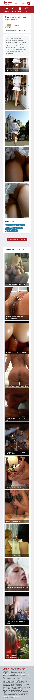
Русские (8, 230)
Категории (13, 9)
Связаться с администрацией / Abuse (14, 668)
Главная (6, 9)
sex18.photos (22, 669)
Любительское (10, 225)
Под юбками (18, 228)
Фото (26, 9)
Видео (20, 9)
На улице (8, 228)
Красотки (20, 225)
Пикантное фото (8, 3)
